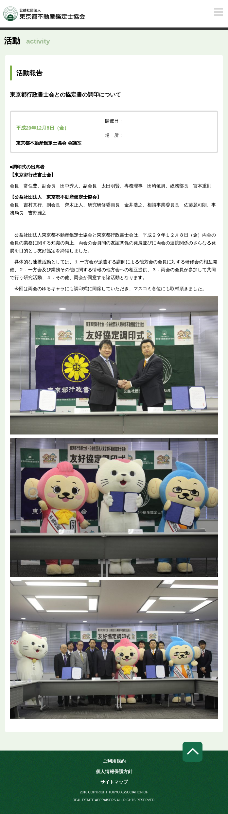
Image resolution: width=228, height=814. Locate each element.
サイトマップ (114, 782)
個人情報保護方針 (114, 771)
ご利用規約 (114, 761)
